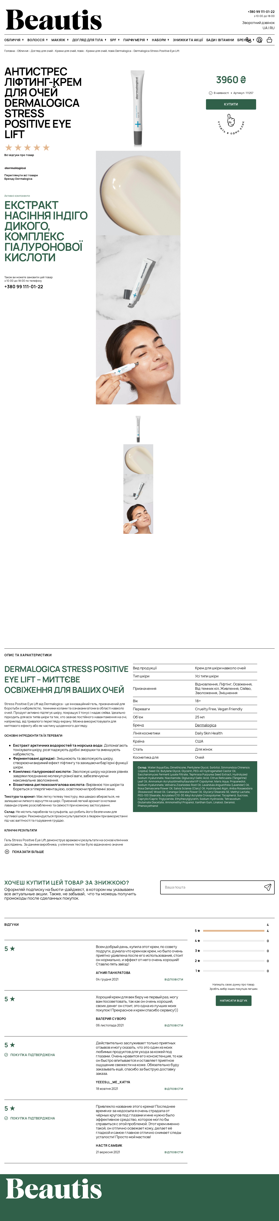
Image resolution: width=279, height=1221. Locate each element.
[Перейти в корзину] (269, 39)
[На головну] (53, 28)
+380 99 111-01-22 (261, 12)
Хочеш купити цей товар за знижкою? (66, 882)
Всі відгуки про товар (19, 155)
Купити (231, 104)
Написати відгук (233, 1000)
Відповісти (174, 979)
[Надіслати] (267, 887)
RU (272, 27)
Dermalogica (205, 725)
